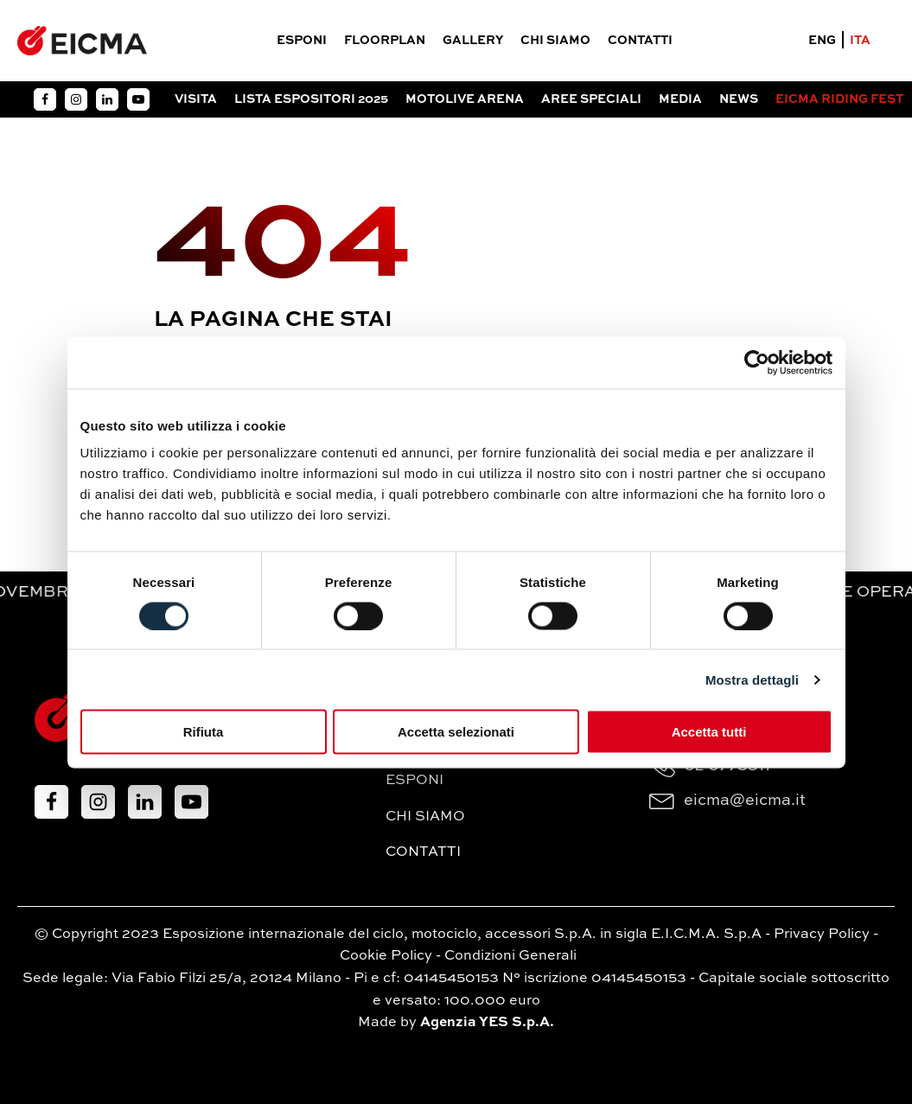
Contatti (640, 41)
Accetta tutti (709, 731)
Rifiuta (203, 731)
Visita (196, 99)
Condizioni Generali (510, 956)
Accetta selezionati (456, 731)
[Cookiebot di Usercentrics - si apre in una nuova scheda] (756, 362)
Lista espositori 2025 (311, 99)
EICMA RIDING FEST (839, 99)
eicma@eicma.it (745, 800)
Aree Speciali (591, 99)
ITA (860, 41)
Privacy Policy (822, 934)
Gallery (473, 41)
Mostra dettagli (752, 679)
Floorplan (384, 41)
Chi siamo (555, 41)
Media (680, 99)
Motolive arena (464, 99)
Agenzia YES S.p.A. (487, 1023)
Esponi (302, 41)
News (738, 99)
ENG (822, 41)
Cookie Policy (386, 956)
